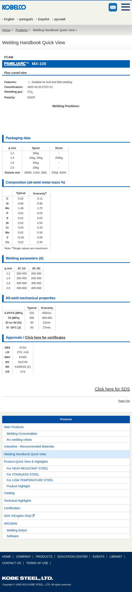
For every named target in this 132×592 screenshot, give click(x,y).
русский (59, 19)
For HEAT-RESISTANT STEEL (27, 468)
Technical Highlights (17, 500)
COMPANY (23, 556)
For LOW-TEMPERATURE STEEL (30, 480)
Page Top (124, 400)
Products (22, 30)
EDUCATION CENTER (72, 556)
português (26, 19)
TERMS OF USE (37, 563)
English (9, 19)
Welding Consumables (22, 433)
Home (6, 30)
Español (43, 19)
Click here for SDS (112, 389)
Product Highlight (18, 486)
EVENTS (99, 556)
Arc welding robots (19, 439)
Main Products (14, 427)
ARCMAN (10, 523)
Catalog (9, 493)
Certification (12, 508)
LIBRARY (116, 556)
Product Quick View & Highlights (26, 461)
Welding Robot (17, 530)
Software (13, 536)
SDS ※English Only (19, 516)
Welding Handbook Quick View (25, 454)
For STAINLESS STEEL (23, 474)
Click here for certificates (45, 337)
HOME (6, 556)
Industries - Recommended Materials (29, 446)
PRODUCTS (44, 556)
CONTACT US (11, 563)
